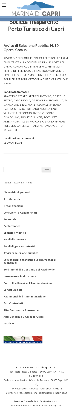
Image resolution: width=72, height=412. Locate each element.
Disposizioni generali (17, 192)
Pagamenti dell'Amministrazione (25, 296)
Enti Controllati (13, 303)
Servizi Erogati (13, 289)
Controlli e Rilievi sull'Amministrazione (28, 283)
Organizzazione (14, 206)
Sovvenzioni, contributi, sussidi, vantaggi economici (30, 261)
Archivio (9, 323)
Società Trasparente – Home (18, 182)
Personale (10, 219)
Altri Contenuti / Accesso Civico (24, 316)
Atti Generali (12, 199)
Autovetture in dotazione (20, 276)
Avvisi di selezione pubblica (21, 253)
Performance (12, 226)
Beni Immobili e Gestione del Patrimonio (29, 269)
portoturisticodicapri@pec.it (53, 392)
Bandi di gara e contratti (19, 246)
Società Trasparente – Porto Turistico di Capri (36, 25)
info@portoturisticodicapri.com (21, 392)
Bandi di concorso (15, 239)
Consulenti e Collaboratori (20, 212)
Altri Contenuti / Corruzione (21, 310)
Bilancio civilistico (15, 232)
